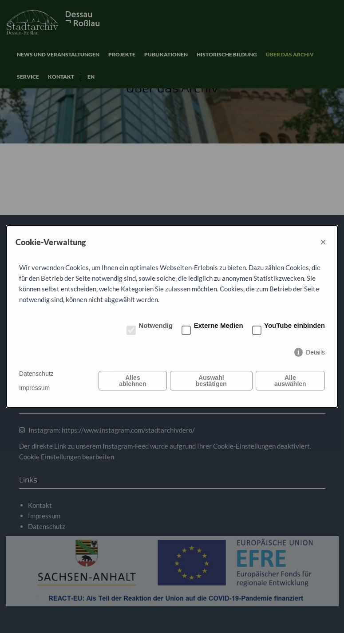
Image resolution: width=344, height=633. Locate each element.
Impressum (34, 387)
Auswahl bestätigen (211, 380)
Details (315, 352)
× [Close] (323, 242)
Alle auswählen (290, 380)
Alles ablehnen (132, 380)
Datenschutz (36, 373)
